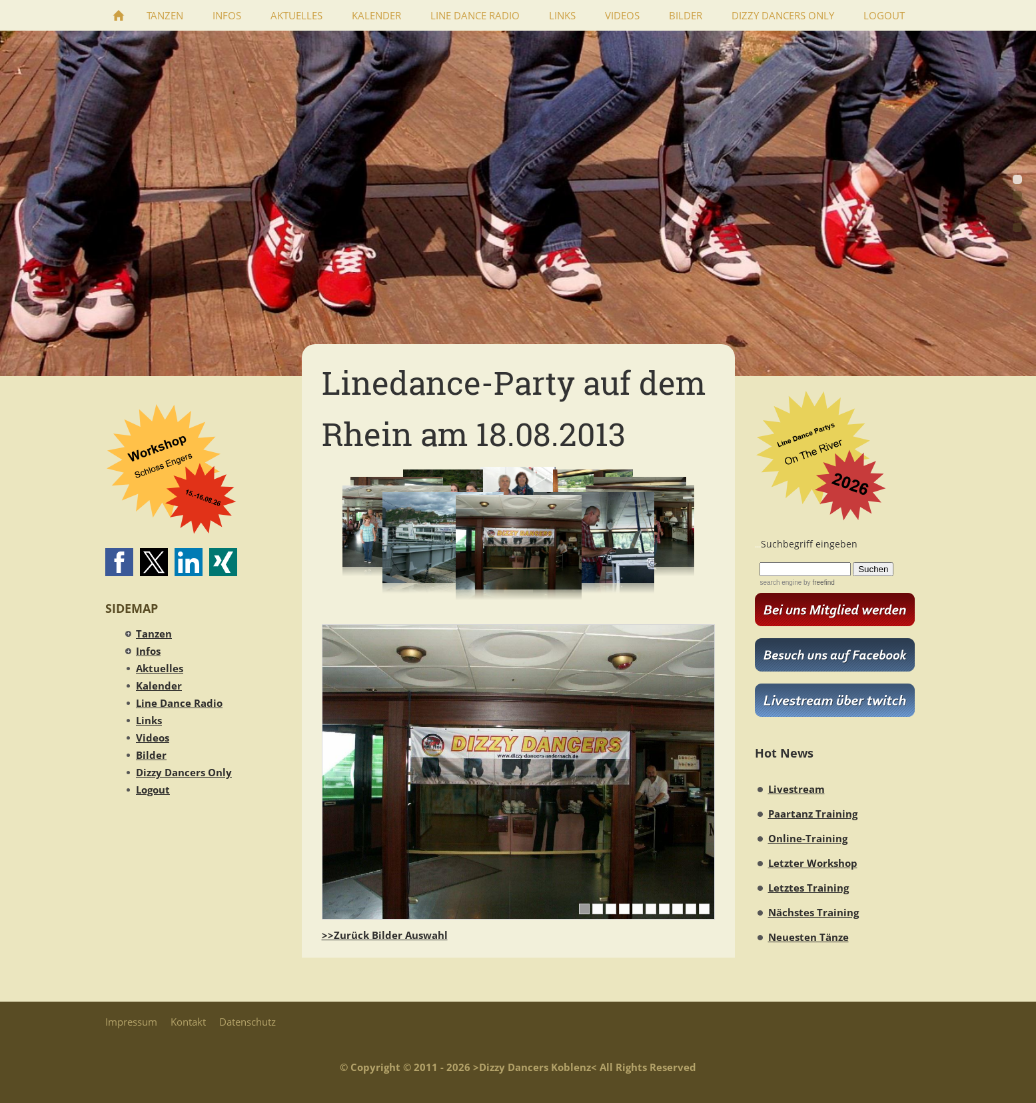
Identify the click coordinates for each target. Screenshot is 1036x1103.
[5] (637, 909)
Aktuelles (159, 668)
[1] (584, 909)
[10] (704, 909)
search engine (780, 582)
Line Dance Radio (179, 703)
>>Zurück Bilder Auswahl (385, 935)
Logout (153, 789)
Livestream (796, 789)
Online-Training (807, 838)
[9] (691, 909)
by (817, 582)
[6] (651, 909)
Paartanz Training (812, 813)
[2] (597, 909)
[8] (677, 909)
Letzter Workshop (812, 863)
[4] (624, 909)
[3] (611, 909)
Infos (148, 651)
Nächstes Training (813, 912)
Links (149, 720)
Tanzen (154, 633)
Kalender (159, 685)
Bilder (151, 755)
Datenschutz (247, 1021)
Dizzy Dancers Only (184, 772)
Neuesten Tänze (808, 937)
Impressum (131, 1021)
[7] (664, 909)
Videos (152, 737)
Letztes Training (808, 887)
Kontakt (188, 1021)
